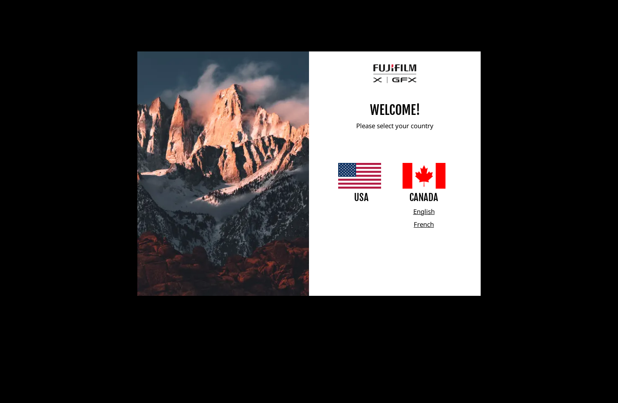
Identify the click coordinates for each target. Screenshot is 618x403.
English (424, 211)
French (424, 224)
